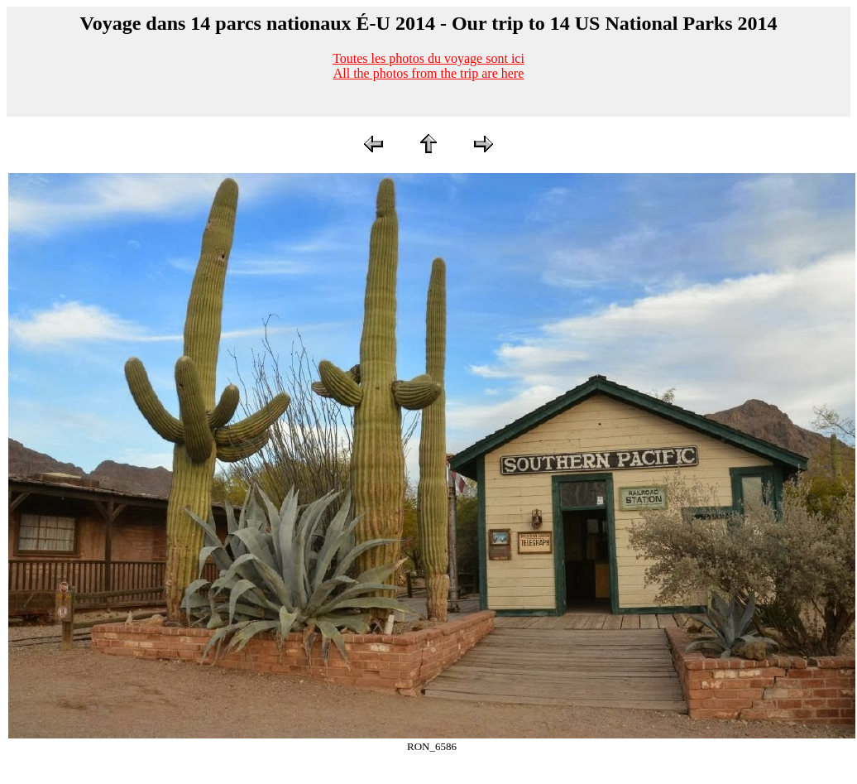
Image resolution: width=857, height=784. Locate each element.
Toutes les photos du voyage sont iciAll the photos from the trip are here (428, 65)
